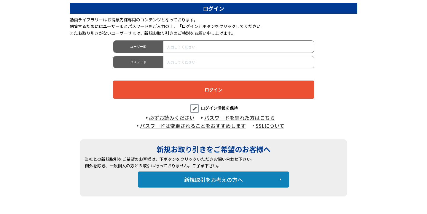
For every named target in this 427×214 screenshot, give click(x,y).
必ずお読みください (172, 117)
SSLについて (270, 125)
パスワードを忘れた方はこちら (239, 117)
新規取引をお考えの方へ (213, 179)
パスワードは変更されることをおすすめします (193, 125)
